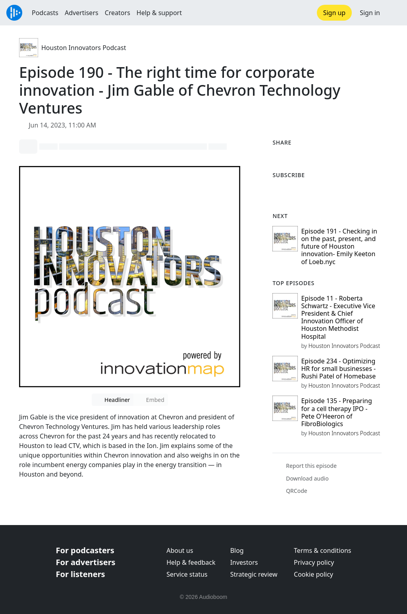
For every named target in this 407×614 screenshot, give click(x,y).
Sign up (334, 12)
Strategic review (254, 574)
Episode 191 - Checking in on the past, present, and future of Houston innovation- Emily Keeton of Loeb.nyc (339, 246)
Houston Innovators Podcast (83, 47)
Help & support (159, 12)
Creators (117, 12)
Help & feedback (190, 562)
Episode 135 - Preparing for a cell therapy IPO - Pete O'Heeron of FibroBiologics (336, 412)
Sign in (370, 12)
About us (179, 550)
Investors (244, 562)
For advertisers (86, 562)
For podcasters (85, 550)
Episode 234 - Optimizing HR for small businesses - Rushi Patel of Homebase (338, 368)
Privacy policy (314, 562)
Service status (186, 574)
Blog (237, 550)
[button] (393, 13)
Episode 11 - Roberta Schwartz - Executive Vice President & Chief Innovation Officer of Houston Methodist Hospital (338, 317)
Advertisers (81, 12)
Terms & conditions (322, 550)
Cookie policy (313, 574)
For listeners (80, 574)
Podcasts (45, 12)
